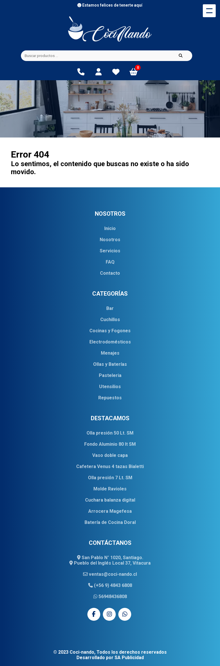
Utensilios (110, 386)
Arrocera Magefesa (110, 511)
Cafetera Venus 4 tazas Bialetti (110, 466)
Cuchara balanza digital (110, 500)
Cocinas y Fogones (110, 330)
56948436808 (110, 596)
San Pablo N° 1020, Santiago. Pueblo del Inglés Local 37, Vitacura (110, 560)
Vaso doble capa (110, 455)
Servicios (110, 251)
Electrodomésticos (110, 342)
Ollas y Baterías (110, 364)
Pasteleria (110, 375)
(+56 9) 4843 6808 (110, 585)
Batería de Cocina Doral (110, 522)
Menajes (110, 353)
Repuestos (110, 397)
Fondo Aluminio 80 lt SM (110, 444)
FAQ (110, 262)
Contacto (110, 273)
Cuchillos (110, 319)
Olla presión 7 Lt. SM (110, 477)
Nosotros (110, 239)
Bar (110, 308)
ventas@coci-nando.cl (110, 574)
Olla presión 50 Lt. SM (110, 433)
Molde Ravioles (110, 489)
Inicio (110, 228)
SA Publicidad (129, 657)
